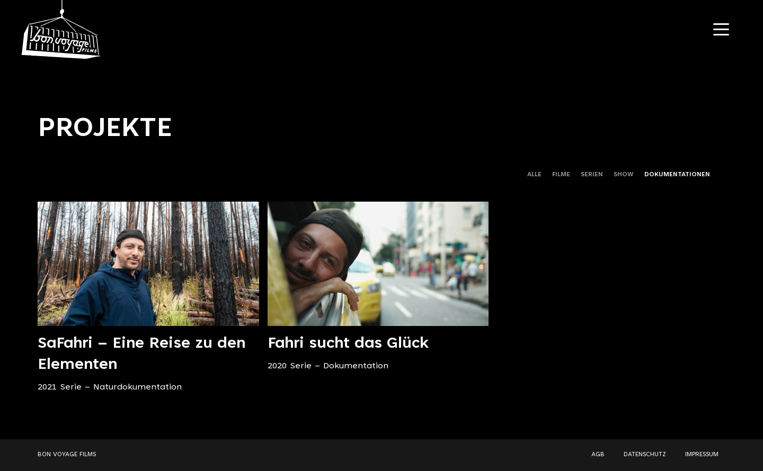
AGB (598, 454)
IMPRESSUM (701, 454)
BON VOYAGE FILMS (67, 454)
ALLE (534, 174)
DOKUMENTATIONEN (677, 174)
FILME (561, 174)
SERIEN (592, 174)
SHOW (624, 174)
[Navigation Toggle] (721, 29)
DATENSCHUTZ (645, 454)
